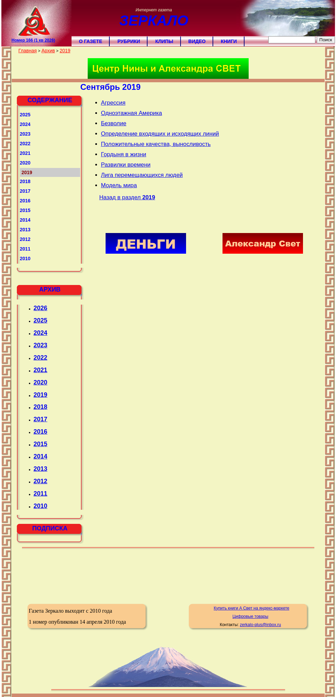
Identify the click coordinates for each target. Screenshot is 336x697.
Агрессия (113, 102)
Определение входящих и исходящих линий (160, 133)
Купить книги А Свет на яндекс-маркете (251, 608)
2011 (25, 249)
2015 (25, 210)
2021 (25, 153)
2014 (25, 220)
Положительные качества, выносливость (156, 144)
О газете (90, 41)
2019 (64, 50)
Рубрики (128, 41)
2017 (25, 191)
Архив (48, 50)
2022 (25, 143)
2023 (25, 134)
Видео (197, 41)
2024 (25, 124)
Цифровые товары (250, 616)
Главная (28, 50)
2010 (25, 258)
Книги (229, 41)
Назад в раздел (127, 197)
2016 (25, 200)
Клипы (164, 41)
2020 (25, 163)
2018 (25, 181)
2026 (40, 308)
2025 (25, 114)
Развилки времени (126, 164)
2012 (25, 239)
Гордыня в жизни (124, 154)
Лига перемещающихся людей (142, 175)
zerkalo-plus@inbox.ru (260, 624)
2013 (25, 229)
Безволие (114, 123)
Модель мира (119, 185)
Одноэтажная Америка (131, 113)
